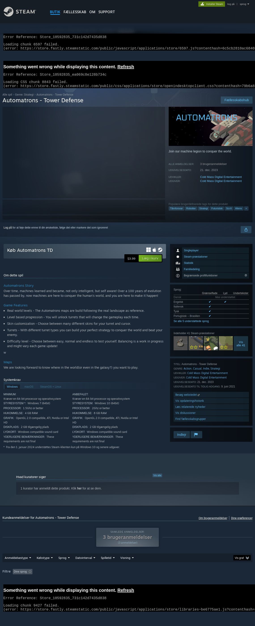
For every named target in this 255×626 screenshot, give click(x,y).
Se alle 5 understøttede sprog (191, 326)
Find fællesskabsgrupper (190, 424)
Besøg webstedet (187, 400)
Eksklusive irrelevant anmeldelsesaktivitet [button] (73, 583)
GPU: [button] (212, 583)
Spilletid (106, 569)
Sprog (62, 569)
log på (230, 4)
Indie (206, 374)
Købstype (43, 569)
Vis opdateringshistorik (189, 406)
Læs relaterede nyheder (190, 412)
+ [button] (246, 213)
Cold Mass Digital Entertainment (221, 182)
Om (92, 12)
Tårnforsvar (176, 213)
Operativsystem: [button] (176, 583)
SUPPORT (106, 12)
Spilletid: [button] (111, 583)
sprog (243, 4)
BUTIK (55, 12)
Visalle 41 (240, 349)
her (79, 494)
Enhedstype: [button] (231, 583)
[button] (150, 263)
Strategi (203, 213)
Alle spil (7, 100)
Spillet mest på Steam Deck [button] (141, 583)
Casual (197, 374)
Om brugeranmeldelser (213, 523)
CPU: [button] (197, 583)
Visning (125, 569)
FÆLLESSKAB (75, 12)
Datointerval (83, 569)
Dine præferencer (242, 523)
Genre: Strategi (24, 100)
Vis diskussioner (185, 418)
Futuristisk (217, 213)
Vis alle (157, 480)
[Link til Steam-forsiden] (23, 15)
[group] (127, 584)
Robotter (191, 213)
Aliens (238, 213)
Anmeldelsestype (16, 569)
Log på (8, 233)
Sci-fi (229, 213)
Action (187, 374)
